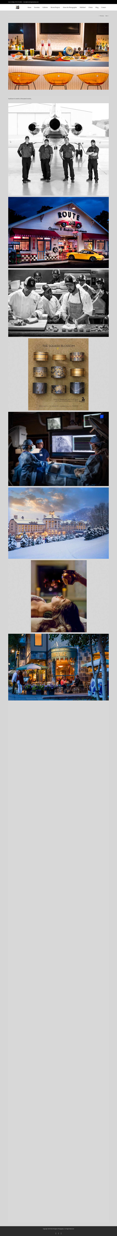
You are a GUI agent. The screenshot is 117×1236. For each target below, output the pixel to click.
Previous (102, 15)
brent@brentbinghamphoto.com (31, 2)
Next (106, 15)
